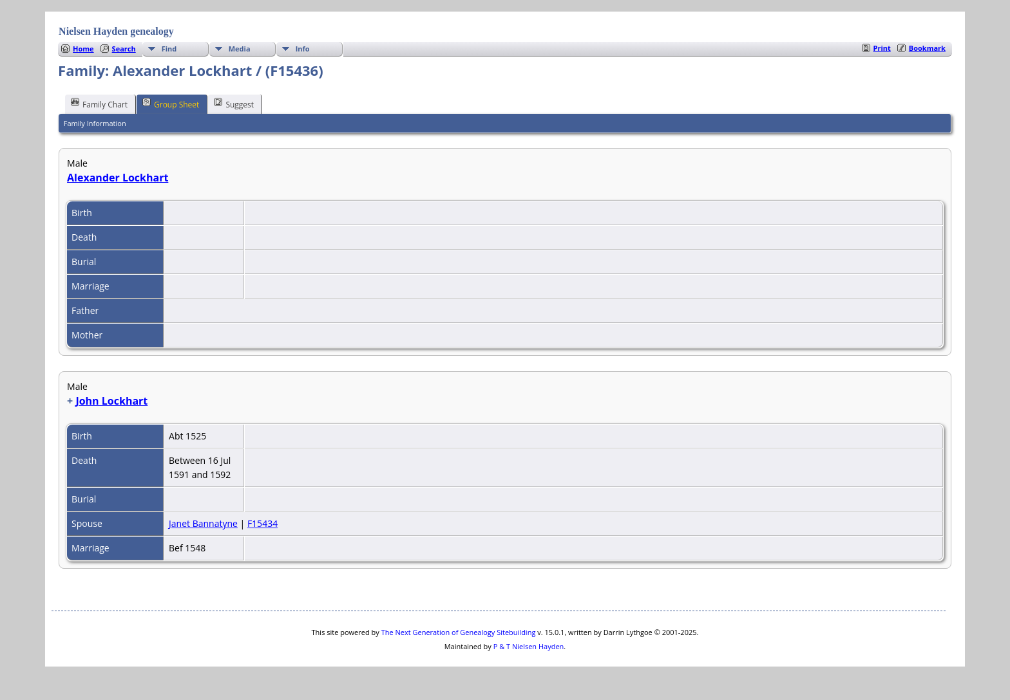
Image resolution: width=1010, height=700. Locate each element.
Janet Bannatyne (203, 523)
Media (240, 48)
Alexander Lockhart (117, 177)
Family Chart (99, 103)
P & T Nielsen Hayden (528, 646)
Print (882, 48)
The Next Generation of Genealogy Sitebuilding (458, 632)
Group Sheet (170, 103)
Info (303, 48)
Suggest (234, 103)
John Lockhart (111, 401)
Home (83, 48)
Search (124, 48)
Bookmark (927, 48)
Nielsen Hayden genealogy (116, 31)
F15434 (262, 523)
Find (169, 48)
